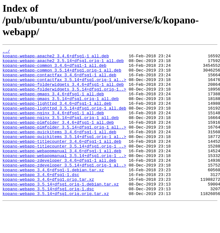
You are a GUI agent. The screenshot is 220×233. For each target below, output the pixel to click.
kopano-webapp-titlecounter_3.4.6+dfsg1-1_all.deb (62, 160)
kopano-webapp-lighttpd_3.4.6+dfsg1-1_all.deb (57, 114)
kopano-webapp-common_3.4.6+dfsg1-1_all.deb (55, 69)
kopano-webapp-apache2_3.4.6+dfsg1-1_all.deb (56, 57)
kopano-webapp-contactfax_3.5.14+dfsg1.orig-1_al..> (64, 86)
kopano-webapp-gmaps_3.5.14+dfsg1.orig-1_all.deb (61, 109)
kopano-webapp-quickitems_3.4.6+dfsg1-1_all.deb (59, 149)
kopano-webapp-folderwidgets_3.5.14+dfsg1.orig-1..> (64, 97)
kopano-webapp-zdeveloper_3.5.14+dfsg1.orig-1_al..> (64, 189)
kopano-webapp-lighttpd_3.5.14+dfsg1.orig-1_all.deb (64, 120)
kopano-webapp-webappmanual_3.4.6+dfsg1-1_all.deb (62, 171)
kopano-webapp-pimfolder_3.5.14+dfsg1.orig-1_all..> (64, 143)
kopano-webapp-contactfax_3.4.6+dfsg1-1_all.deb (59, 80)
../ (6, 52)
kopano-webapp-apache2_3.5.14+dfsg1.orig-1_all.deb (63, 63)
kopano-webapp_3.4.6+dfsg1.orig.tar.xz (48, 206)
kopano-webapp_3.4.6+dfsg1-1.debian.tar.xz (53, 194)
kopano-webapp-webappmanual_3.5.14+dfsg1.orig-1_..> (64, 177)
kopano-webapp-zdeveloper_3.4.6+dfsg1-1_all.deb (59, 183)
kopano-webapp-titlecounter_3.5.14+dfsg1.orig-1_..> (64, 166)
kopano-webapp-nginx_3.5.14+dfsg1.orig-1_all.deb (61, 132)
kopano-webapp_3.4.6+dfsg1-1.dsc (41, 200)
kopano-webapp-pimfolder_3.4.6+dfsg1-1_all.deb (58, 137)
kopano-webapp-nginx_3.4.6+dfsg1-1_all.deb (53, 126)
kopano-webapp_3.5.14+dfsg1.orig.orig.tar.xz (56, 223)
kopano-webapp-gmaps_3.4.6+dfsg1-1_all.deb (53, 103)
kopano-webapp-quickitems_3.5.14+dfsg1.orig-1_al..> (64, 154)
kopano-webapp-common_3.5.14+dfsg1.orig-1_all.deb (62, 75)
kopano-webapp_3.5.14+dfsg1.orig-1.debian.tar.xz (61, 211)
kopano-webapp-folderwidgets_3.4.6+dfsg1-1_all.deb (63, 92)
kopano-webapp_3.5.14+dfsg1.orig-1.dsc (48, 217)
